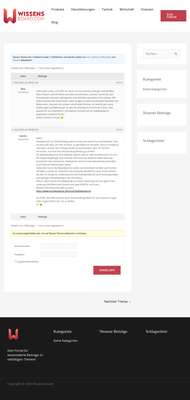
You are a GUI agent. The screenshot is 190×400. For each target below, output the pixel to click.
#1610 (119, 82)
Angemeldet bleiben (28, 261)
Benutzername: (22, 246)
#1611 (119, 129)
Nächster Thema (117, 301)
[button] (173, 16)
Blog (54, 22)
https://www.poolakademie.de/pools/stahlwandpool (63, 191)
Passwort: (20, 254)
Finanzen (142, 9)
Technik (104, 9)
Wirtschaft (123, 9)
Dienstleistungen (81, 9)
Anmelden (107, 270)
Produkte (57, 9)
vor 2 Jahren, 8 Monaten (99, 57)
